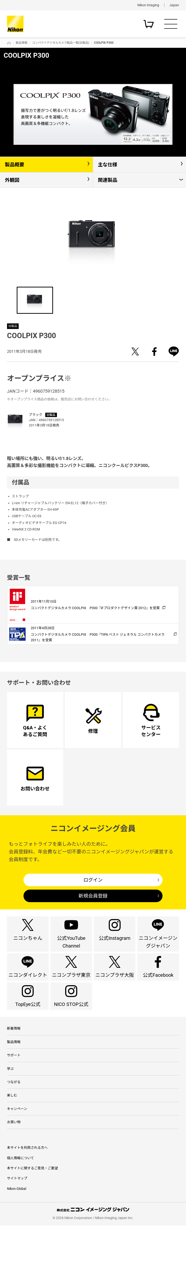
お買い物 (14, 1178)
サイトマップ (17, 1236)
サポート (14, 1102)
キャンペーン (17, 1163)
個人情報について (20, 1215)
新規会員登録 (93, 910)
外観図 (12, 180)
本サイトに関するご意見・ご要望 (32, 1225)
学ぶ (10, 1117)
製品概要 (14, 164)
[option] (93, 114)
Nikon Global (16, 1246)
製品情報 (21, 42)
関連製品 (107, 180)
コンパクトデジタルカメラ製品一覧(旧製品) (60, 42)
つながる (14, 1133)
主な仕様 (107, 164)
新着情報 (14, 1072)
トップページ (9, 43)
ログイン (93, 894)
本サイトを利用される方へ (27, 1205)
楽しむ (12, 1148)
